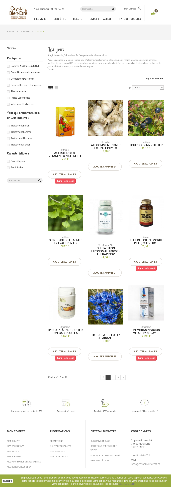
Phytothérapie (18, 91)
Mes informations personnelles (24, 462)
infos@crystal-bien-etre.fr (145, 464)
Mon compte (132, 9)
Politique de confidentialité (105, 455)
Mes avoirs (13, 451)
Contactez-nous (59, 456)
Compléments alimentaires (25, 72)
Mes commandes (15, 446)
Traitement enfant (20, 125)
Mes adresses (14, 456)
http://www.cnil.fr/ (127, 483)
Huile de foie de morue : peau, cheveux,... (146, 241)
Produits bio (17, 167)
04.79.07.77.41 (144, 455)
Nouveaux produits (60, 446)
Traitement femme (21, 132)
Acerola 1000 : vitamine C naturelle (65, 154)
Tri (130, 88)
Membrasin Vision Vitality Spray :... (146, 331)
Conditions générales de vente (104, 448)
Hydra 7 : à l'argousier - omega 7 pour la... (65, 331)
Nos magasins (57, 451)
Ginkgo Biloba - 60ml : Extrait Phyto (65, 241)
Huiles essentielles (20, 97)
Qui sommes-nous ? (100, 441)
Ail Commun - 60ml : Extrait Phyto (106, 146)
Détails (50, 69)
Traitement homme (21, 138)
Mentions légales (100, 460)
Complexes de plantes (23, 78)
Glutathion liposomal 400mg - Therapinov (105, 251)
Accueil (10, 31)
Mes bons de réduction (19, 467)
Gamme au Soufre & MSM (25, 66)
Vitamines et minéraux (23, 104)
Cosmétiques (18, 161)
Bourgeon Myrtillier (146, 145)
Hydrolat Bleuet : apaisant (106, 336)
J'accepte (8, 480)
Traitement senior (20, 144)
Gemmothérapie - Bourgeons (26, 85)
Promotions (56, 441)
